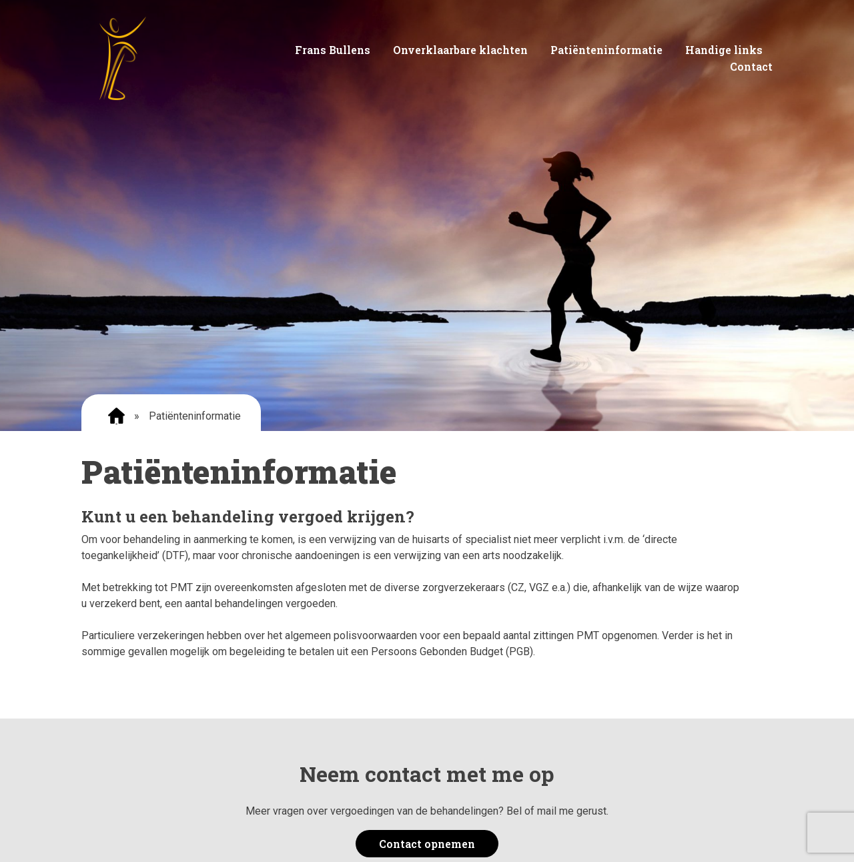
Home (116, 416)
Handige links (724, 50)
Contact (751, 66)
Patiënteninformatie (606, 50)
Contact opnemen (427, 844)
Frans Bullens (332, 50)
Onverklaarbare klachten (460, 50)
